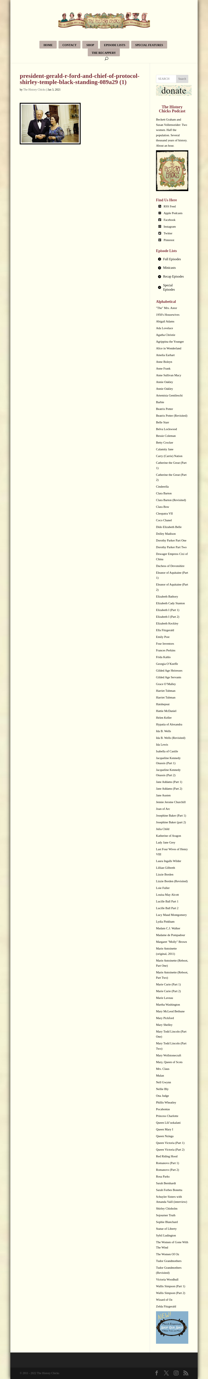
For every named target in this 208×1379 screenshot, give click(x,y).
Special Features (149, 45)
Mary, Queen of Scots (169, 1062)
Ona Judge (162, 1095)
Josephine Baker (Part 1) (171, 815)
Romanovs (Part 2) (167, 1169)
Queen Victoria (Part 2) (170, 1149)
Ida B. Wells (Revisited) (170, 737)
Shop (90, 45)
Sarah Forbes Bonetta (169, 1190)
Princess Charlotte (167, 1116)
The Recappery (104, 52)
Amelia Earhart (165, 355)
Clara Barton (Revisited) (171, 500)
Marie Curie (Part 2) (168, 991)
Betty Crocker (164, 442)
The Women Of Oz (167, 1254)
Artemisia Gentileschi (169, 395)
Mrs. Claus (162, 1068)
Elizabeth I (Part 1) (167, 610)
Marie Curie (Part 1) (168, 984)
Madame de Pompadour (170, 935)
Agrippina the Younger (170, 341)
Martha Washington (168, 1004)
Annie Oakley (164, 382)
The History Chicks (34, 89)
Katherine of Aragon (168, 835)
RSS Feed (170, 206)
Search (182, 78)
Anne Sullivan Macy (168, 375)
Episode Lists (114, 45)
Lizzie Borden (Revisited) (172, 881)
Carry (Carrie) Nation (169, 456)
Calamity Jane (164, 449)
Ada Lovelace (164, 328)
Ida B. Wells (163, 731)
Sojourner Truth (165, 1215)
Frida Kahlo (163, 657)
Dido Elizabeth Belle (169, 527)
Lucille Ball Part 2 (167, 908)
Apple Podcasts (173, 213)
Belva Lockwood (166, 429)
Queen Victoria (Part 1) (170, 1142)
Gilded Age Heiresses (169, 670)
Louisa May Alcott (167, 894)
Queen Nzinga (164, 1136)
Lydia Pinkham (165, 921)
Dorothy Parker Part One (171, 540)
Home (47, 45)
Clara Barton (164, 493)
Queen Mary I (164, 1129)
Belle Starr (162, 422)
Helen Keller (164, 717)
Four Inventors (165, 643)
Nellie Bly (162, 1089)
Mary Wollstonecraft (168, 1055)
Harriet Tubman (165, 690)
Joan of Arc (163, 808)
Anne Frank (163, 368)
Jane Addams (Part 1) (169, 782)
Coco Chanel (164, 520)
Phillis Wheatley (166, 1102)
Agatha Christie (165, 334)
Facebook (170, 219)
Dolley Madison (166, 533)
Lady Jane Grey (165, 842)
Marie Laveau (164, 997)
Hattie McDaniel (166, 711)
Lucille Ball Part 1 (167, 901)
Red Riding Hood (167, 1156)
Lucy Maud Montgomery (171, 914)
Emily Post (162, 637)
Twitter (168, 233)
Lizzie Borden (164, 874)
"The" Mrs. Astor (166, 308)
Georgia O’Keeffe (167, 663)
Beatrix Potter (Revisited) (171, 415)
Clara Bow (162, 506)
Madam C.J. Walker (168, 928)
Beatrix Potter (164, 409)
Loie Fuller (163, 888)
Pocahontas (163, 1109)
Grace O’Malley (166, 684)
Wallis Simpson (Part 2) (170, 1293)
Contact (70, 45)
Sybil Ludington (166, 1235)
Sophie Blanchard (167, 1222)
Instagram (170, 226)
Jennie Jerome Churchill (171, 802)
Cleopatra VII (164, 513)
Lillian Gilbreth (165, 867)
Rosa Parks (163, 1176)
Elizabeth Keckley (167, 623)
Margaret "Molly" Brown (171, 941)
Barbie (160, 402)
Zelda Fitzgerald (166, 1306)
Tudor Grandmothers (169, 1261)
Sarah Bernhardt (166, 1183)
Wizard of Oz (164, 1299)
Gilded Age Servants (168, 677)
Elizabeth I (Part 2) (167, 616)
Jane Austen (163, 795)
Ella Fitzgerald (165, 630)
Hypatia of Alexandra (169, 724)
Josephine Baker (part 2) (171, 822)
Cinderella (162, 486)
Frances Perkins (165, 650)
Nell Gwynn (163, 1082)
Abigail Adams (165, 321)
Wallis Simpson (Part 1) (170, 1286)
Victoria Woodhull (167, 1279)
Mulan (160, 1075)
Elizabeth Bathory (167, 596)
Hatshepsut (163, 704)
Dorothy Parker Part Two (171, 547)
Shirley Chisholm (166, 1208)
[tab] (172, 259)
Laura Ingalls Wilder (168, 861)
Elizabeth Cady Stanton (170, 603)
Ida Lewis (162, 744)
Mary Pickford (165, 1018)
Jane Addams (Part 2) (169, 788)
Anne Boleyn (164, 361)
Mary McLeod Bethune (170, 1011)
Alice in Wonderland (168, 348)
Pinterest (169, 240)
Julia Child (162, 829)
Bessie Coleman (166, 435)
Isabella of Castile (167, 751)
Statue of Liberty (166, 1228)
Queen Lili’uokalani (168, 1122)
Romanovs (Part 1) (167, 1163)
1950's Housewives (168, 314)
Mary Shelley (164, 1024)
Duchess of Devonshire (170, 566)
